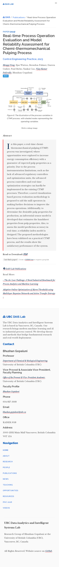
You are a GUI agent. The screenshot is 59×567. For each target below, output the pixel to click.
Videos (6, 508)
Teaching (8, 485)
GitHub (48, 551)
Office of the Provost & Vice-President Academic (24, 377)
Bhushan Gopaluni (11, 391)
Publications (10, 473)
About (6, 456)
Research (8, 462)
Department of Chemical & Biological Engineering (25, 361)
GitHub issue (29, 260)
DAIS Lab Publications (14, 269)
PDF (25, 254)
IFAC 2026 (7, 502)
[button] (56, 3)
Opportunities (10, 490)
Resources (8, 496)
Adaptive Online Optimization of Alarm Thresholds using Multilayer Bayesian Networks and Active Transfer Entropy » (29, 293)
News (6, 479)
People (6, 467)
